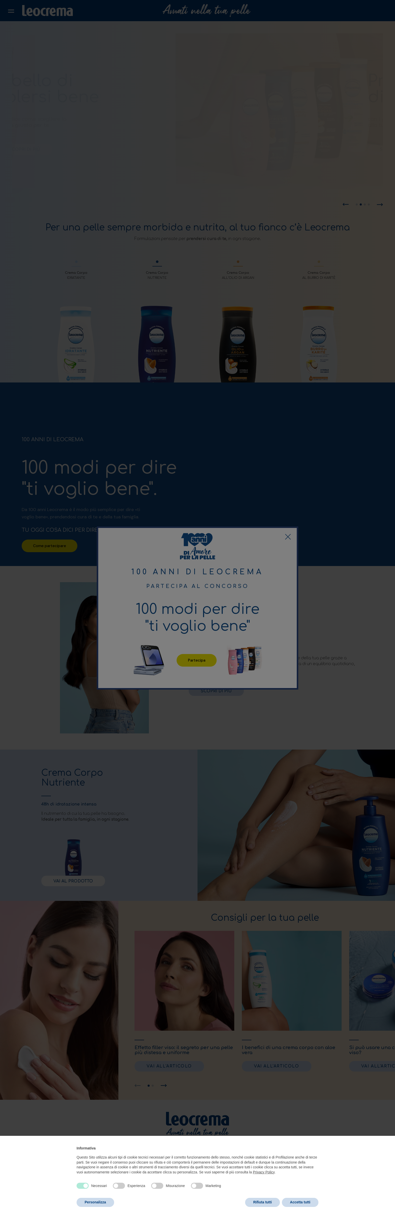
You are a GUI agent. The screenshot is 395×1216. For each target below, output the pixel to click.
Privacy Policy (264, 1172)
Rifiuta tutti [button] (262, 1202)
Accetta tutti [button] (300, 1202)
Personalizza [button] (95, 1202)
